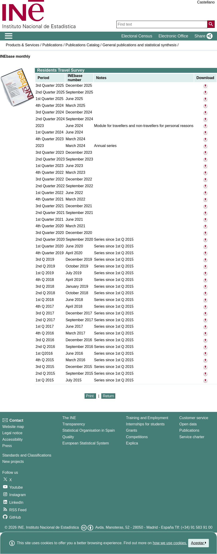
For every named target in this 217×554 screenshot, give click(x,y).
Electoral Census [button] (136, 36)
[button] (203, 36)
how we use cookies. (170, 543)
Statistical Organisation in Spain (88, 430)
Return (108, 396)
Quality (68, 437)
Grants (131, 430)
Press (7, 446)
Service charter (191, 437)
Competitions (137, 437)
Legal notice (12, 433)
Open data (188, 424)
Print (90, 396)
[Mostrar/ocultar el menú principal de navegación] (8, 36)
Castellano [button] (206, 2)
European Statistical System (85, 443)
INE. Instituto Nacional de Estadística (48, 527)
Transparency (73, 424)
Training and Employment (147, 418)
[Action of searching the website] (211, 24)
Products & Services (22, 45)
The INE (69, 418)
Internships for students (145, 424)
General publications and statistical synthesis (139, 45)
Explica (132, 443)
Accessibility (12, 439)
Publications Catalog (82, 45)
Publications (52, 45)
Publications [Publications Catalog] (189, 430)
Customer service (193, 418)
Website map (13, 427)
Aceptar (198, 543)
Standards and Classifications (26, 455)
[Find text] (161, 24)
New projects (13, 462)
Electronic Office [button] (173, 36)
